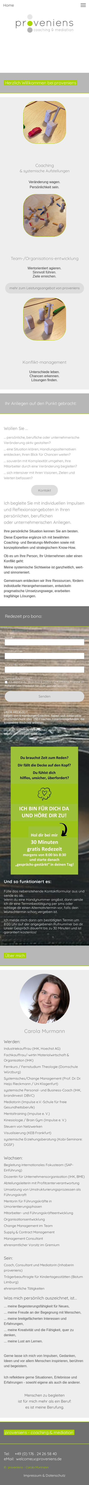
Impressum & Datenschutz (44, 1475)
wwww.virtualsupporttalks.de (23, 733)
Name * (9, 637)
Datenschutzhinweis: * (18, 678)
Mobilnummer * (14, 651)
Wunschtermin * (15, 664)
